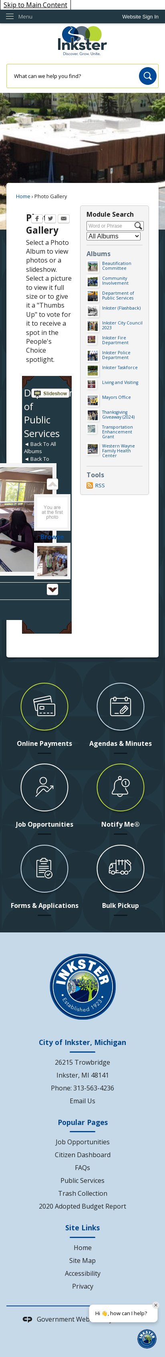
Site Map (82, 1260)
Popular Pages (83, 1122)
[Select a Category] (114, 236)
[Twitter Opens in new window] (50, 219)
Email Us (82, 1100)
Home (23, 196)
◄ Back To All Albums (40, 447)
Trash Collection (82, 1193)
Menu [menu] (25, 16)
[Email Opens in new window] (64, 219)
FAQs (82, 1167)
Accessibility (83, 1273)
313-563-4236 (93, 1088)
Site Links (82, 1227)
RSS (100, 485)
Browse (52, 536)
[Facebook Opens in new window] (37, 219)
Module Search (110, 214)
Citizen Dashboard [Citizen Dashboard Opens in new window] (83, 1154)
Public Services (82, 1180)
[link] (140, 17)
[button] (148, 76)
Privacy (82, 1286)
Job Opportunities (83, 1141)
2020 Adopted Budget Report (82, 1206)
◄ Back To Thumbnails (38, 462)
